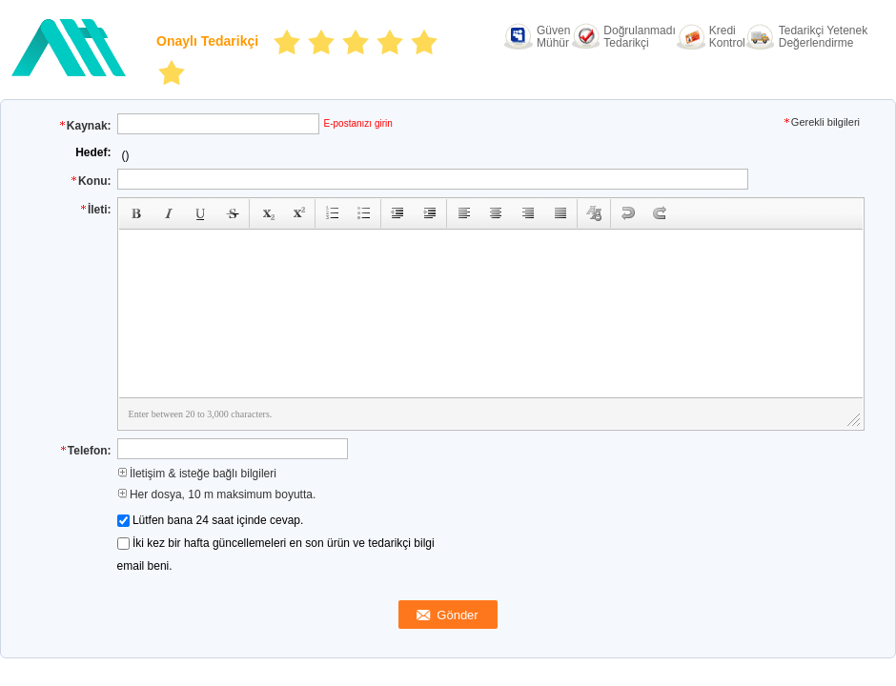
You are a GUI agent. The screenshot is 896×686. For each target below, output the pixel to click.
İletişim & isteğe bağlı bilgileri (196, 473)
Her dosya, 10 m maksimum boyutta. (216, 494)
